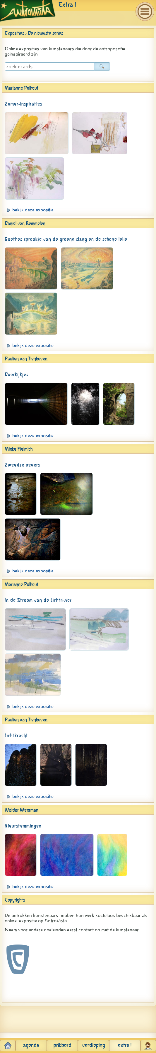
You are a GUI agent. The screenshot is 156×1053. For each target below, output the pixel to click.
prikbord (62, 1045)
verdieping (93, 1045)
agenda (31, 1045)
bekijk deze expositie (33, 210)
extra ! (124, 1045)
